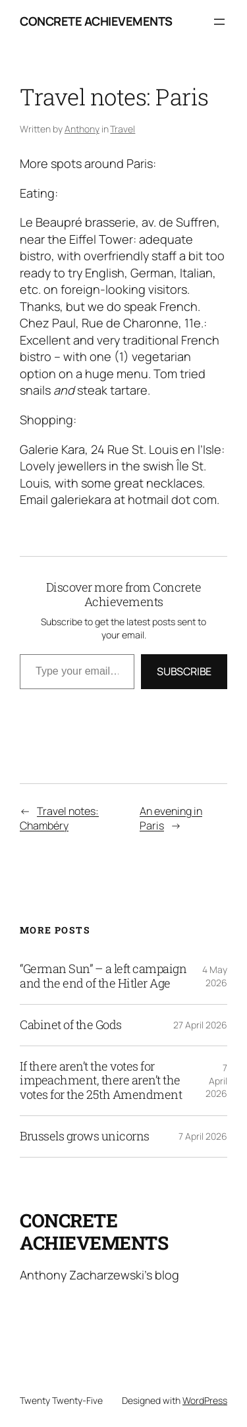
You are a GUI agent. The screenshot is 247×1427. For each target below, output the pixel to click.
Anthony (82, 129)
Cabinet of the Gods (71, 1025)
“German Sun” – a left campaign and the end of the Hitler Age (103, 976)
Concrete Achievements (96, 21)
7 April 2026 (216, 1080)
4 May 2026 (214, 976)
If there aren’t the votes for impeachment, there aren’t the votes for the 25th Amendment (101, 1081)
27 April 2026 (200, 1025)
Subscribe (184, 671)
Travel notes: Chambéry (59, 818)
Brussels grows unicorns (85, 1136)
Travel (122, 129)
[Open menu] (219, 22)
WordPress (204, 1400)
